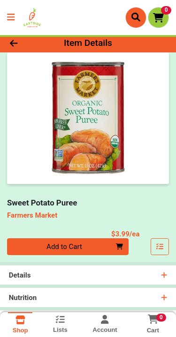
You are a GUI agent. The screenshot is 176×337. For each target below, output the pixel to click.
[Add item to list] (160, 246)
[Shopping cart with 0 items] (158, 17)
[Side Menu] (11, 17)
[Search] (135, 17)
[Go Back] (27, 43)
